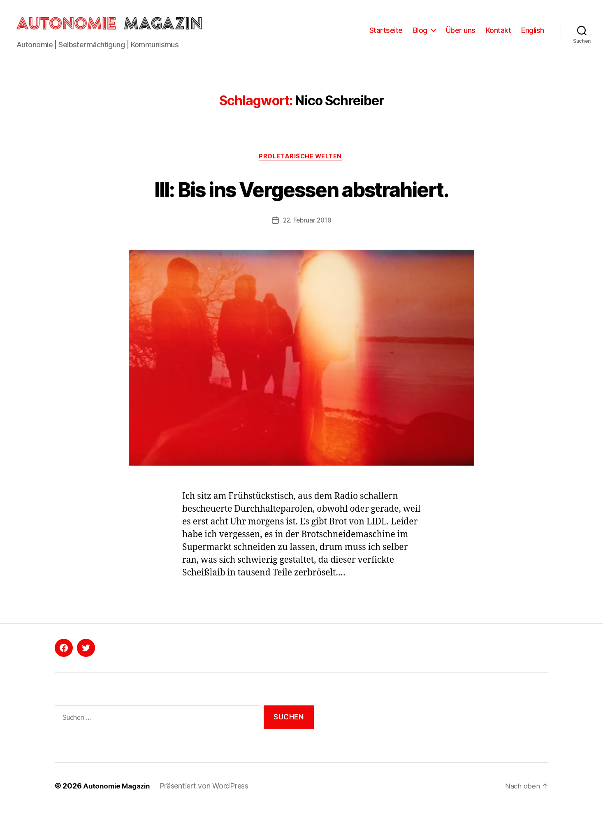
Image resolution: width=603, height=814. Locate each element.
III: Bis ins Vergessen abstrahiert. (301, 192)
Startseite (386, 32)
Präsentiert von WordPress (208, 790)
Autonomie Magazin (118, 790)
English (532, 32)
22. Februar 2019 (307, 224)
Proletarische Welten (301, 160)
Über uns (460, 32)
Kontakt (498, 32)
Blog (420, 32)
